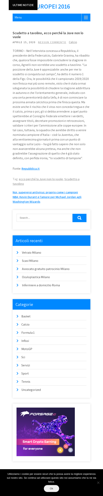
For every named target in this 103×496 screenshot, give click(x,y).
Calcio (73, 42)
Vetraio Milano (31, 253)
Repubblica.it (31, 169)
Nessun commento (52, 42)
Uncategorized (31, 390)
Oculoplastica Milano (36, 277)
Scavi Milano (30, 261)
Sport (25, 373)
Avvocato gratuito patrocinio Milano (46, 269)
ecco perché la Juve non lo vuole (41, 179)
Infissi (25, 341)
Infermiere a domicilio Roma (41, 285)
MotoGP (26, 349)
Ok (51, 488)
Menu (18, 17)
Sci (23, 357)
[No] (98, 483)
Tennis (25, 382)
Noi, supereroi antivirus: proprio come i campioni (45, 192)
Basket (26, 316)
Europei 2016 (51, 6)
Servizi (25, 365)
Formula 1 (28, 333)
